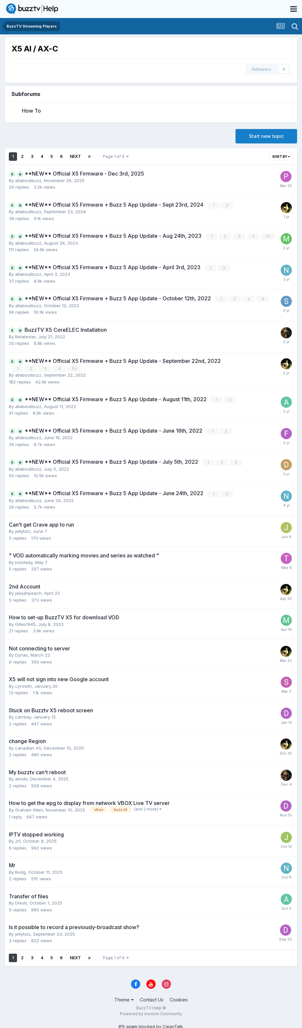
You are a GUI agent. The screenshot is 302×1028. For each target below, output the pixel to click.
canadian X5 (28, 746)
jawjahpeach (28, 591)
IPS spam (128, 1024)
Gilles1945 (25, 622)
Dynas (21, 653)
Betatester (25, 336)
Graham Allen (29, 808)
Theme (124, 998)
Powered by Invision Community (151, 1012)
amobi (21, 777)
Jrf (17, 839)
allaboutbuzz (28, 180)
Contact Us (151, 998)
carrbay (23, 715)
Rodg (20, 870)
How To (31, 110)
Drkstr (21, 901)
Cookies (179, 998)
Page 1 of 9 (116, 156)
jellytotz (22, 529)
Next (75, 156)
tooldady (23, 560)
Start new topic (266, 136)
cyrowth (23, 684)
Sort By (281, 157)
